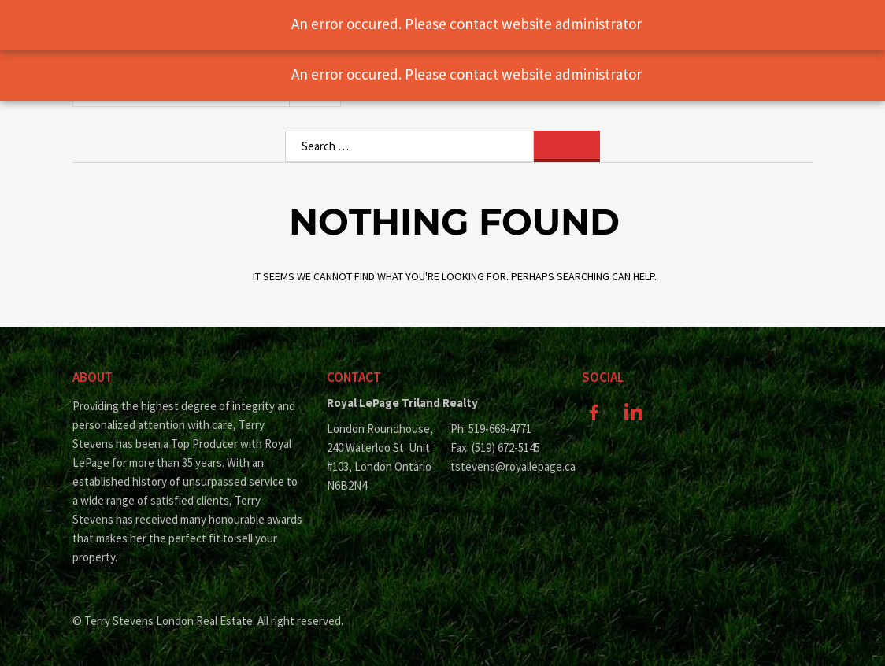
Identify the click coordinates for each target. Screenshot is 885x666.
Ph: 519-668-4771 (490, 428)
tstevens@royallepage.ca (504, 466)
